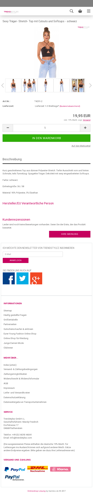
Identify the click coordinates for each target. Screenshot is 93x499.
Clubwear (8, 347)
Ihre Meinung (69, 234)
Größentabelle (11, 319)
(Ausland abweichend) (70, 106)
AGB (6, 383)
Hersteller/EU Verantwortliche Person (28, 203)
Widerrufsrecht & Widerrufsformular (21, 378)
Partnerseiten (10, 324)
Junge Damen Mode (14, 343)
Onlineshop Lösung (36, 491)
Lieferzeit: (8, 106)
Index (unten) (10, 365)
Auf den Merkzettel (81, 146)
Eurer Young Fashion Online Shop (20, 333)
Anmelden (16, 260)
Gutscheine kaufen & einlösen (18, 329)
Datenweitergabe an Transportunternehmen (25, 402)
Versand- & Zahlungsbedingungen (21, 369)
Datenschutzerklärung (14, 397)
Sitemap (8, 310)
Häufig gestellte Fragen (15, 315)
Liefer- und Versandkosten (17, 392)
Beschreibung (12, 159)
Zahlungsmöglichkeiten (15, 374)
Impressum (9, 388)
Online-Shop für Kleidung (16, 338)
